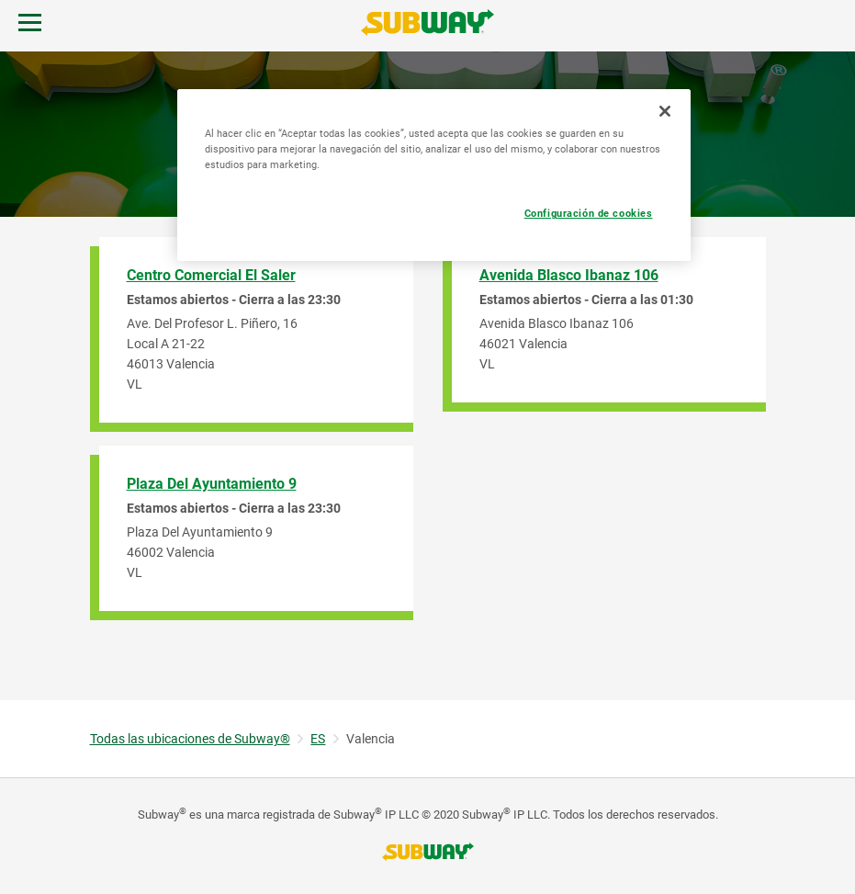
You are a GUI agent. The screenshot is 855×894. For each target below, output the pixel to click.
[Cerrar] (665, 111)
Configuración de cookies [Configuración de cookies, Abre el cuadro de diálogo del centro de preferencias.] (588, 213)
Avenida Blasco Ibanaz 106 (568, 275)
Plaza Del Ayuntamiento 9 (212, 483)
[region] (434, 175)
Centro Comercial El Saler (211, 275)
